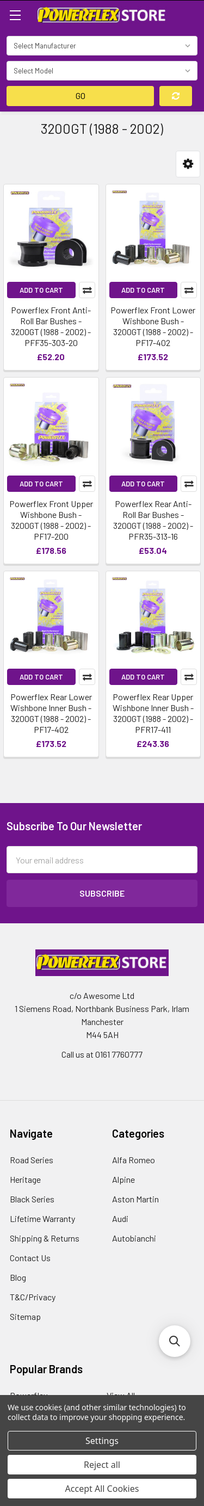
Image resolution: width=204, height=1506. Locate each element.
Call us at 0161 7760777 (102, 1054)
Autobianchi (134, 1238)
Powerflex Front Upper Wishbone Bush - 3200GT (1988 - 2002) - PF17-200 (51, 519)
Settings (102, 1441)
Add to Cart (41, 290)
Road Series (31, 1160)
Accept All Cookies (102, 1489)
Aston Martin (135, 1199)
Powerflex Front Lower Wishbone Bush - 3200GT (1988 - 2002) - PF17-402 (152, 326)
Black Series (32, 1199)
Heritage (25, 1179)
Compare (87, 290)
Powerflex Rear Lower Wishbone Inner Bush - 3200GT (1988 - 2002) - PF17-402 (51, 713)
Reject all (102, 1465)
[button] (188, 164)
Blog (18, 1277)
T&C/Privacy (32, 1297)
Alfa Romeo (133, 1160)
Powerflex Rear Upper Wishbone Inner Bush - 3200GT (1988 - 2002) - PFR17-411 (153, 713)
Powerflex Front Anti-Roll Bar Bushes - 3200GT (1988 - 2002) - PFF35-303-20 (51, 326)
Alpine (123, 1179)
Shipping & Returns (44, 1238)
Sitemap (25, 1316)
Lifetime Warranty (42, 1218)
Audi (120, 1218)
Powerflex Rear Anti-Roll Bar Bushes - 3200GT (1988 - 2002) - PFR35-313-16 (153, 519)
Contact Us (30, 1257)
